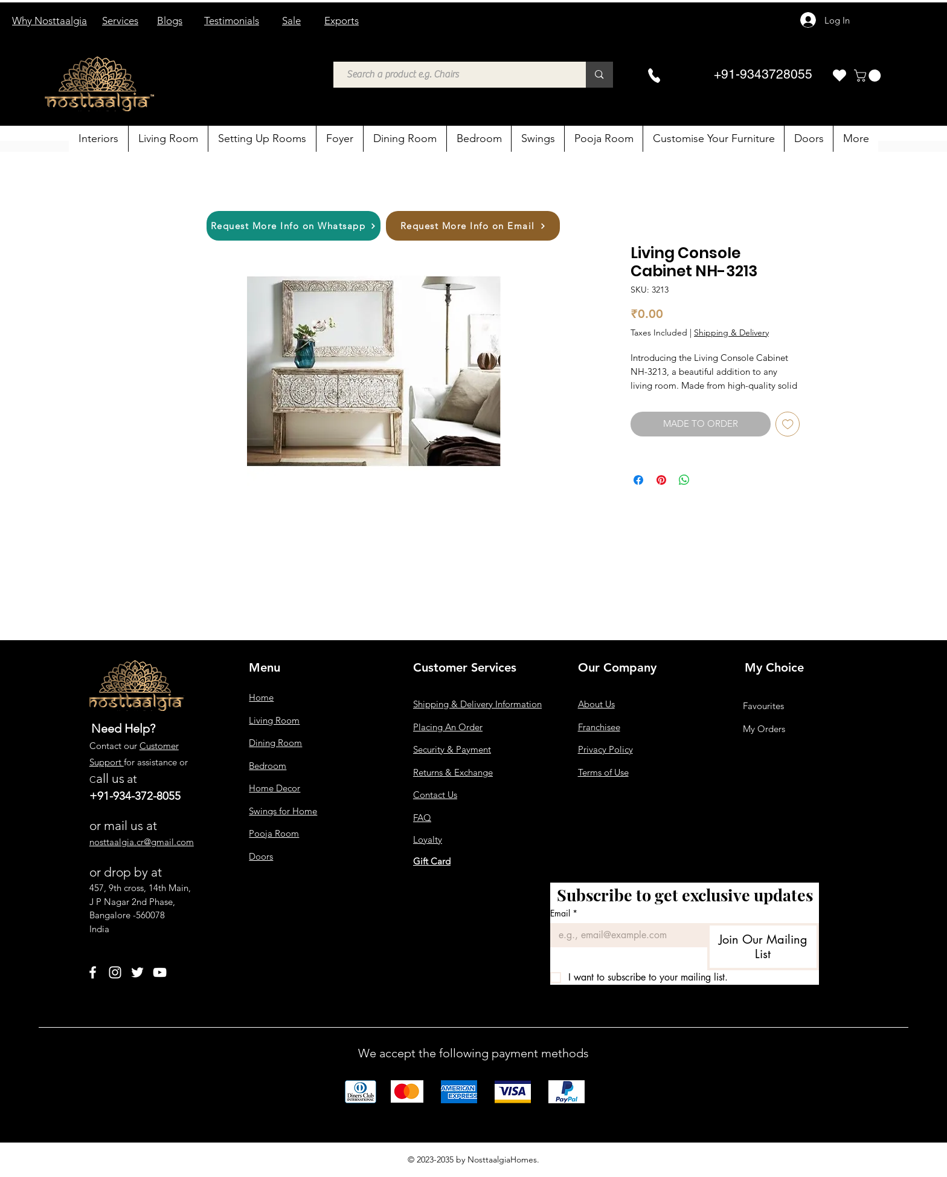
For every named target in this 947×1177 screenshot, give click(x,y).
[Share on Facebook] (638, 480)
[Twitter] (137, 972)
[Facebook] (93, 972)
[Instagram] (115, 972)
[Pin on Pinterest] (661, 480)
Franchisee (599, 727)
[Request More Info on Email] (473, 226)
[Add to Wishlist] (787, 424)
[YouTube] (160, 972)
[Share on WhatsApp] (684, 480)
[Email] (625, 935)
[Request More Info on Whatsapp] (293, 226)
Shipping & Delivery (731, 332)
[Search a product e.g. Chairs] (454, 75)
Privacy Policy (605, 749)
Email (563, 913)
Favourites (763, 706)
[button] (869, 76)
